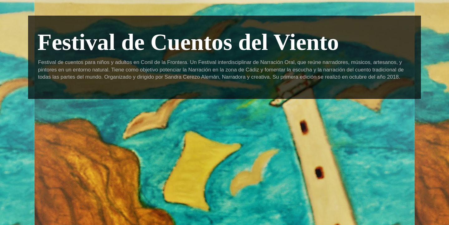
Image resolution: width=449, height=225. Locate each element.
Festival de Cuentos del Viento (188, 42)
